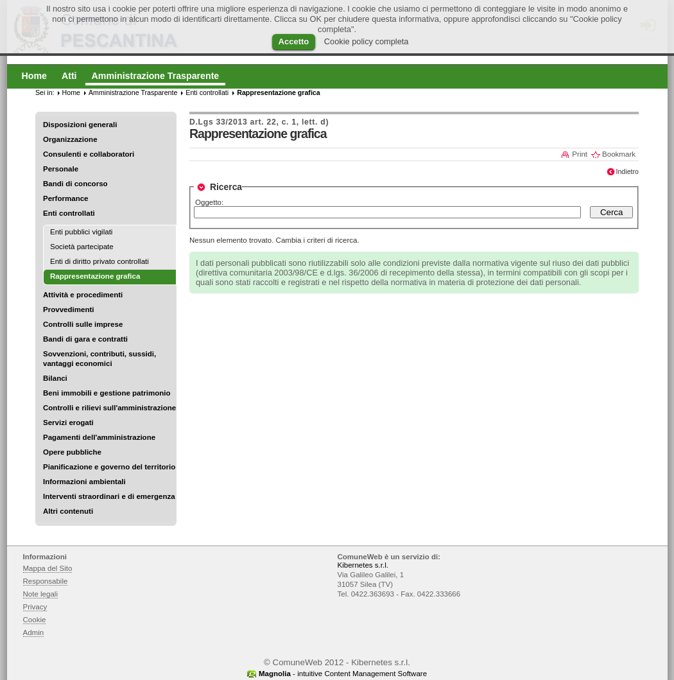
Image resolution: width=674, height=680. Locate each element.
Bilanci (55, 378)
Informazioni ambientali (84, 481)
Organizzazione (70, 139)
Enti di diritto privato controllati (99, 261)
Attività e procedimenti (83, 295)
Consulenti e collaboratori (88, 154)
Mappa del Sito (48, 568)
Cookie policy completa (366, 41)
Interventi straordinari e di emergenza (109, 496)
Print (579, 154)
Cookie (34, 619)
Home (71, 92)
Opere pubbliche (72, 452)
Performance (66, 198)
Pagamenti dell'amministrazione (99, 437)
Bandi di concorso (75, 183)
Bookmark (618, 154)
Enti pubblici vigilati (81, 232)
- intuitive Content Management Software (343, 673)
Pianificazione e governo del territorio (109, 467)
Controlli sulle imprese (83, 324)
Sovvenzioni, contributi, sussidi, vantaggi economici (99, 358)
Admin (33, 632)
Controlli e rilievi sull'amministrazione (109, 408)
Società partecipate (82, 246)
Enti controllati (69, 213)
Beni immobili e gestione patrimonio (107, 393)
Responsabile (45, 581)
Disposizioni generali (80, 124)
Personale (60, 169)
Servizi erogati (68, 422)
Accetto (294, 41)
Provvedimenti (68, 309)
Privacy (35, 607)
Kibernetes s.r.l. (363, 565)
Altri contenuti (68, 511)
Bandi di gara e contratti (85, 339)
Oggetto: (209, 202)
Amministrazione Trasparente (133, 92)
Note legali (40, 594)
